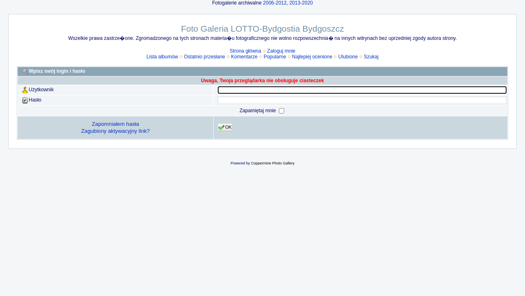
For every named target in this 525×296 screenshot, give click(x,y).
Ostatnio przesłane (204, 57)
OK (225, 127)
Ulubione (348, 57)
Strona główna (245, 51)
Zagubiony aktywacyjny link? (115, 131)
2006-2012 (274, 3)
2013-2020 (301, 3)
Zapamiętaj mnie (258, 110)
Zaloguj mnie (281, 51)
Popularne (275, 57)
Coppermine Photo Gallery (272, 163)
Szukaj (371, 57)
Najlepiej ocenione (312, 57)
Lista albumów (162, 57)
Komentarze (244, 57)
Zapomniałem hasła (115, 124)
